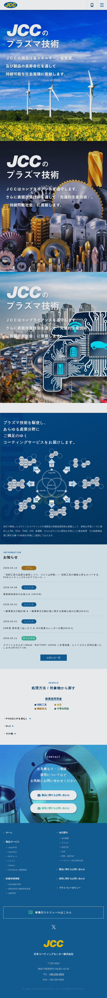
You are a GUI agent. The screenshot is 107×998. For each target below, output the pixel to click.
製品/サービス (12, 842)
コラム (29, 568)
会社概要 (65, 838)
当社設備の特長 (14, 884)
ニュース (29, 587)
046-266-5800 (92, 5)
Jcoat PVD (12, 847)
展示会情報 (29, 638)
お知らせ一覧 (54, 657)
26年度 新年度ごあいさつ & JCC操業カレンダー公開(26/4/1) (38, 628)
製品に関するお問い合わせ (55, 795)
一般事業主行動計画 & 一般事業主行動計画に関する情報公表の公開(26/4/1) (46, 611)
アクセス (65, 843)
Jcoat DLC (12, 852)
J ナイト (11, 861)
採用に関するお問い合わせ (55, 808)
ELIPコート (13, 856)
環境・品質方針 (68, 856)
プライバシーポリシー (70, 888)
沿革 (63, 852)
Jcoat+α (11, 865)
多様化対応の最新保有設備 (19, 889)
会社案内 (63, 832)
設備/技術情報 (12, 878)
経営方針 (65, 847)
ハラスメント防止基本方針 (72, 860)
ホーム (9, 832)
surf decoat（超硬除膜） (18, 870)
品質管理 (12, 893)
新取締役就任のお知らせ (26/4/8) (22, 594)
